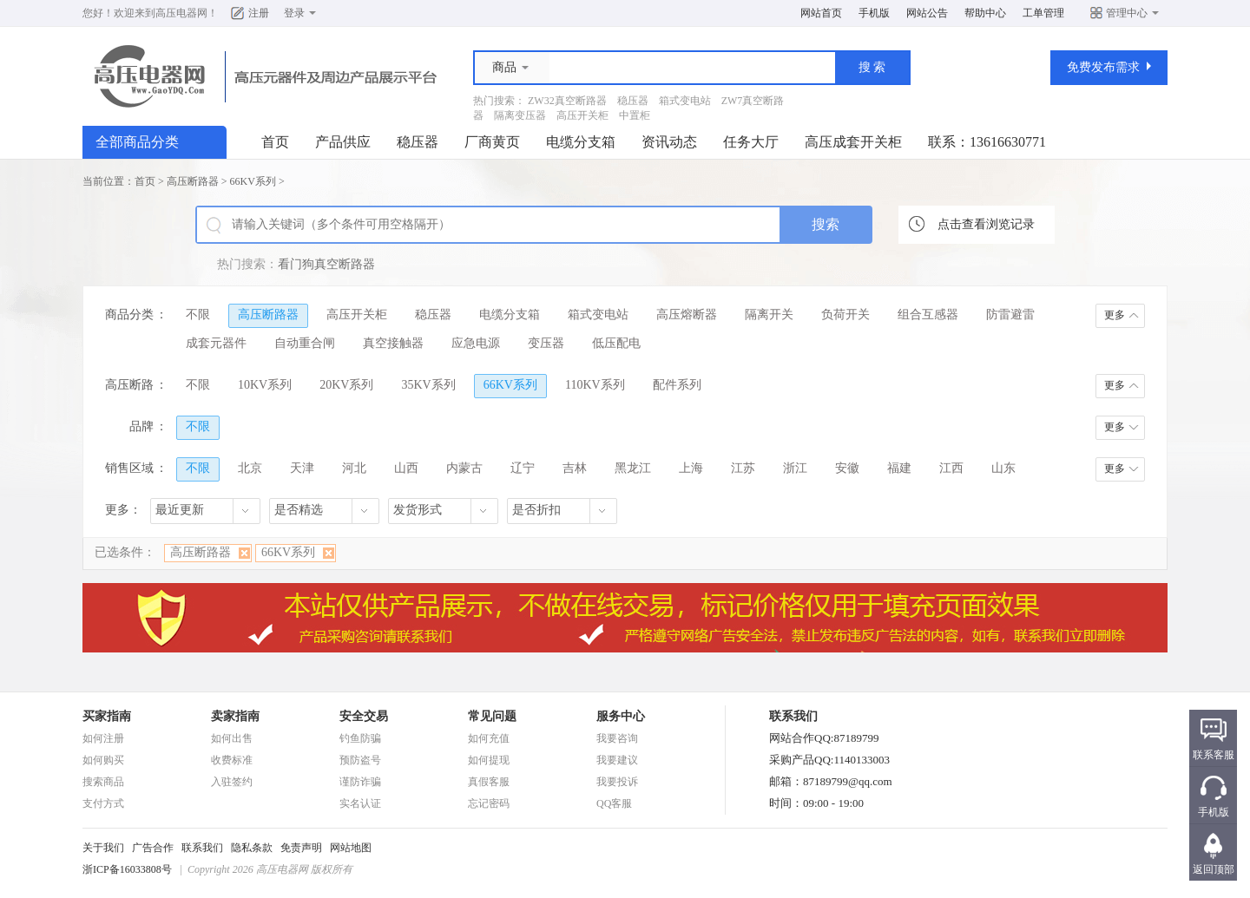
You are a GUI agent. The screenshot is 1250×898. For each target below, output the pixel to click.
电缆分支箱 (580, 141)
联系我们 (202, 848)
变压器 (546, 343)
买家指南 (106, 716)
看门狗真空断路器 (326, 264)
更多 (1114, 315)
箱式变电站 (685, 101)
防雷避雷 (1010, 314)
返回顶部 (1213, 869)
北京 (250, 468)
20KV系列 (346, 384)
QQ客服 (614, 803)
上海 (691, 468)
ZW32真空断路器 (567, 101)
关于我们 (103, 848)
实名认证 (360, 803)
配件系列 (677, 384)
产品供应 (343, 141)
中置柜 (634, 115)
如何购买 (103, 760)
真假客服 (489, 782)
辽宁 (522, 468)
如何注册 (103, 738)
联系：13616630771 (987, 141)
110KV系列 (595, 384)
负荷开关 (845, 314)
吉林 (574, 468)
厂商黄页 (492, 141)
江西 (951, 468)
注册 (258, 13)
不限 (198, 314)
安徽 (847, 468)
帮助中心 (985, 13)
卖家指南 (235, 716)
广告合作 (153, 848)
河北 (354, 468)
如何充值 (489, 738)
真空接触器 (393, 343)
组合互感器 (928, 314)
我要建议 (617, 760)
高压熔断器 (686, 314)
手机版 (874, 13)
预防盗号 (360, 760)
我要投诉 (617, 782)
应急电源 (475, 343)
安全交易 (363, 716)
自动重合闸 (304, 343)
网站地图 (351, 848)
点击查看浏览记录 (986, 224)
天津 (302, 468)
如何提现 (489, 760)
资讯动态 (669, 141)
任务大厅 (751, 141)
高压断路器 (193, 181)
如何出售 (232, 738)
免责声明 (301, 848)
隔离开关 (769, 314)
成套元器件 (216, 343)
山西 (406, 468)
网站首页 (821, 13)
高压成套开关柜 (853, 141)
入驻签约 (232, 782)
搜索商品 (103, 782)
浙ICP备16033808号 (127, 869)
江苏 (743, 468)
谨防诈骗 (360, 782)
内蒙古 (464, 468)
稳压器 (632, 101)
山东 (1003, 468)
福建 (899, 468)
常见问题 (492, 716)
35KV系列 (428, 384)
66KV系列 (253, 181)
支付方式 (103, 803)
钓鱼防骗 (360, 738)
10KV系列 (265, 384)
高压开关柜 (582, 115)
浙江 (795, 468)
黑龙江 (633, 468)
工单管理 (1043, 13)
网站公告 (927, 13)
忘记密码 (489, 803)
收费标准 (232, 760)
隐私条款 (252, 848)
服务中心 (620, 716)
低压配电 (616, 343)
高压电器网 (181, 13)
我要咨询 (617, 738)
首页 (275, 141)
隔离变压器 (520, 115)
